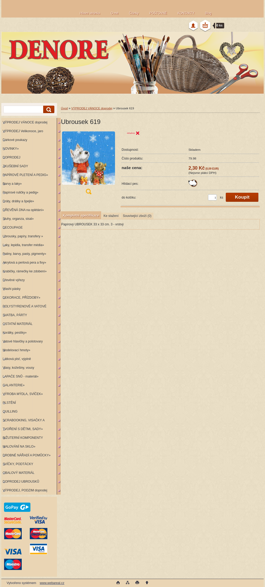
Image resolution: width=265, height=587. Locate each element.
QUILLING (10, 411)
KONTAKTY (186, 13)
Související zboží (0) (137, 216)
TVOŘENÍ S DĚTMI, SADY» (23, 429)
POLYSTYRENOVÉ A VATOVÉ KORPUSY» (23, 308)
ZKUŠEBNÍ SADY (15, 166)
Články (134, 13)
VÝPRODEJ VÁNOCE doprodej (25, 122)
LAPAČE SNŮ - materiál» (20, 376)
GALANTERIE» (14, 385)
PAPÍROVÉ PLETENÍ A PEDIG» (25, 175)
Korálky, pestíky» (14, 333)
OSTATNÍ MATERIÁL (18, 324)
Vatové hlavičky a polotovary (23, 341)
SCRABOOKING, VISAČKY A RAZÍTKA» (23, 421)
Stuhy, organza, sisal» (18, 219)
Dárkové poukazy (15, 140)
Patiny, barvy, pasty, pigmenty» (24, 254)
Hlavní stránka (90, 13)
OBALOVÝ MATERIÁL (18, 473)
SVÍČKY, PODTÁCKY (18, 464)
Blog (208, 13)
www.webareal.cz (52, 583)
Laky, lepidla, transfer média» (23, 245)
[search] (48, 109)
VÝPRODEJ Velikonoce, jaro (23, 131)
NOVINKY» (11, 149)
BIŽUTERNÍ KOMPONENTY (23, 438)
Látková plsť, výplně (17, 359)
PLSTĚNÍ (9, 403)
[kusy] (212, 197)
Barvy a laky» (12, 184)
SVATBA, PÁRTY (15, 315)
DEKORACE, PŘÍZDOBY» (21, 297)
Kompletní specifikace (81, 215)
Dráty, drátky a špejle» (18, 201)
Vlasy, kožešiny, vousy (18, 368)
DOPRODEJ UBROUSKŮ (21, 481)
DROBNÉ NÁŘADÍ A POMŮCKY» (27, 455)
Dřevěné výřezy (14, 280)
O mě (114, 13)
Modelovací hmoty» (16, 350)
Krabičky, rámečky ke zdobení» (25, 271)
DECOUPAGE (13, 227)
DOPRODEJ (11, 157)
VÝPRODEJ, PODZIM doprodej (25, 490)
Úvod (64, 108)
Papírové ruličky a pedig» (20, 192)
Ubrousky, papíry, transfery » (23, 236)
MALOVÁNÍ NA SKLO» (19, 446)
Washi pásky (12, 289)
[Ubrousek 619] (88, 164)
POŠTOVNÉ (158, 13)
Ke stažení (111, 216)
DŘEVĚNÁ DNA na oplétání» (23, 210)
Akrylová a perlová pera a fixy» (24, 262)
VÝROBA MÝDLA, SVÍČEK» (23, 394)
